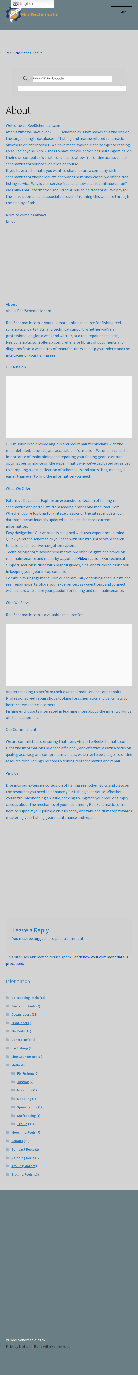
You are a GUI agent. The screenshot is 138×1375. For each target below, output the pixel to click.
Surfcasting (26, 1115)
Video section (89, 558)
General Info (21, 1039)
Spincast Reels (22, 1149)
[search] (72, 79)
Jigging (23, 1082)
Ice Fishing (19, 1048)
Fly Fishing (25, 1073)
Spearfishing (27, 1107)
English (23, 4)
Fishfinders (20, 1023)
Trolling (23, 1124)
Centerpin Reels (23, 1006)
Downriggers (21, 1014)
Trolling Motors (23, 1166)
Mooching (24, 1090)
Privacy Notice (18, 1346)
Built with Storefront (52, 1346)
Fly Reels (18, 1031)
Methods (18, 1065)
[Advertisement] (69, 1268)
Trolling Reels (22, 1174)
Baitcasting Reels (25, 997)
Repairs (17, 1141)
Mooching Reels (23, 1132)
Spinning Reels (22, 1158)
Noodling (24, 1098)
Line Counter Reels (25, 1056)
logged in (42, 938)
